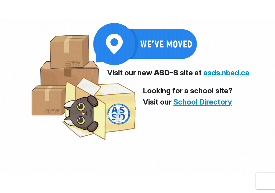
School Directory (202, 101)
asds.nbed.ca (226, 72)
